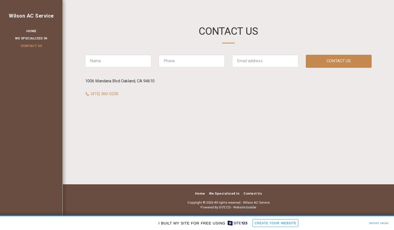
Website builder (244, 207)
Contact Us (339, 61)
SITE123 (225, 207)
